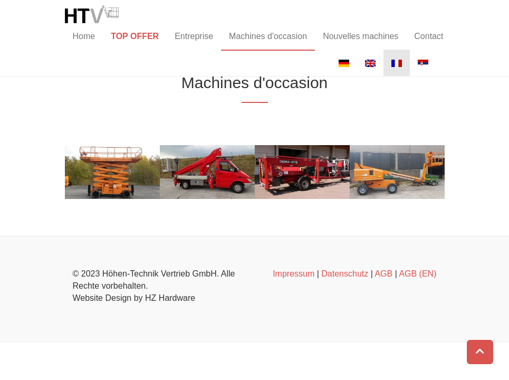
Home (84, 44)
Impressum (293, 273)
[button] (480, 352)
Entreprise (194, 44)
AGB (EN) (417, 273)
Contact (428, 44)
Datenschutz (344, 273)
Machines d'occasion (268, 44)
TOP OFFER (135, 44)
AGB (383, 273)
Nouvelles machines (360, 44)
